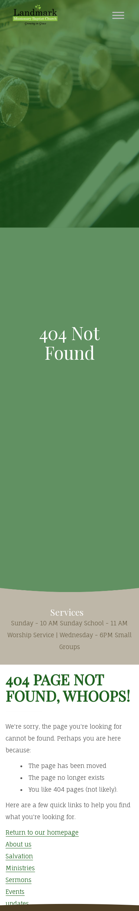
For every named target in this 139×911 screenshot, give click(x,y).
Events (15, 891)
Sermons (19, 880)
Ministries (20, 868)
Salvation (19, 856)
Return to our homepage (42, 832)
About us (19, 844)
